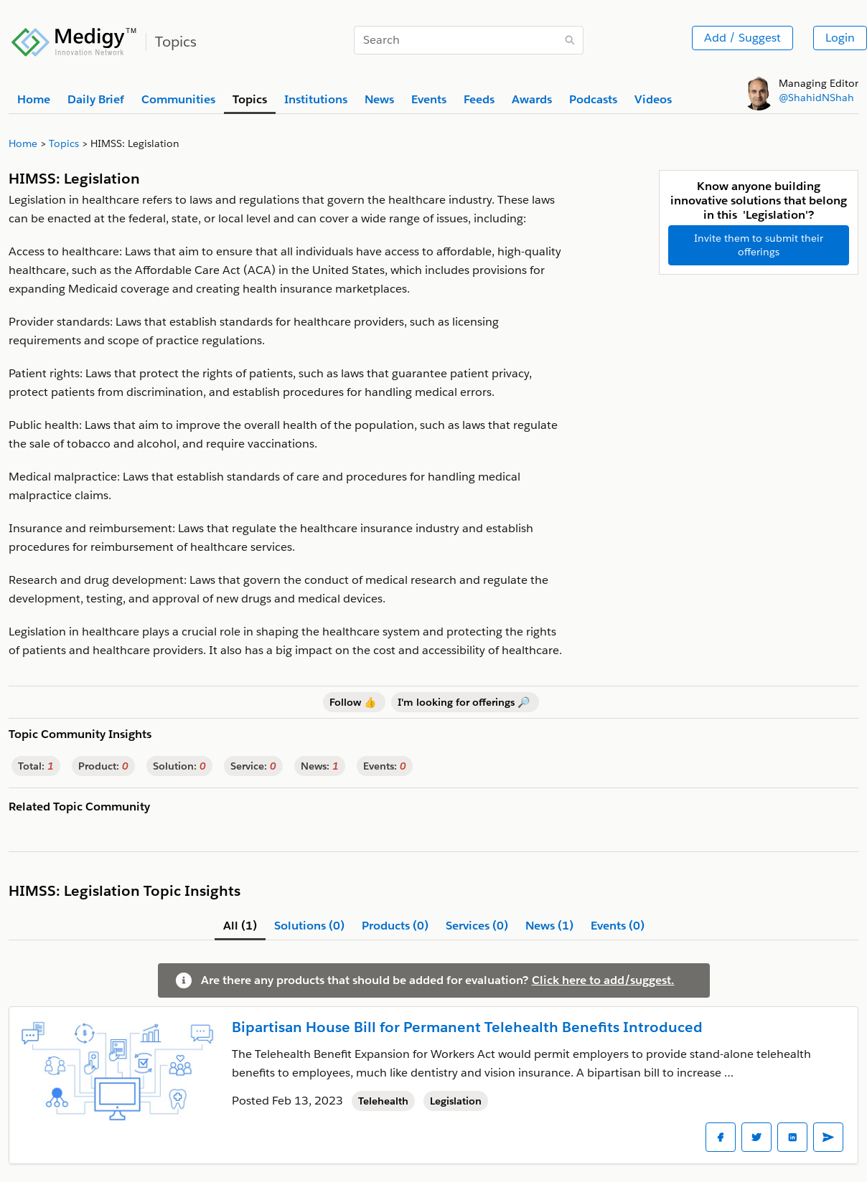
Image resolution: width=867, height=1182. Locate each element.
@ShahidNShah (816, 97)
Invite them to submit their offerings (758, 245)
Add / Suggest (742, 37)
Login (840, 37)
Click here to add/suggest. (603, 980)
